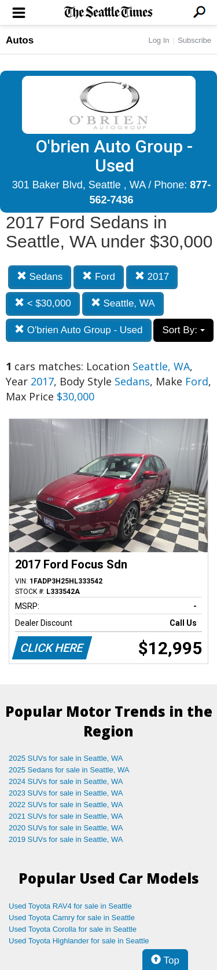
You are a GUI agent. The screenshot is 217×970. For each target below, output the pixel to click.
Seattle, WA (123, 303)
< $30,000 (42, 303)
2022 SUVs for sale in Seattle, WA (66, 804)
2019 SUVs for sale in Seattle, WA (66, 839)
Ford (98, 276)
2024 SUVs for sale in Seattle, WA (66, 781)
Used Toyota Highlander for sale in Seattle (79, 940)
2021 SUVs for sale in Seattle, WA (66, 816)
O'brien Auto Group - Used (78, 330)
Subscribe (194, 40)
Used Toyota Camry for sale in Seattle (72, 917)
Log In (158, 40)
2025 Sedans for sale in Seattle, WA (69, 769)
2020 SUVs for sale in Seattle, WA (66, 827)
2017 (152, 276)
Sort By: (183, 330)
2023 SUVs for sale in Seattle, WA (66, 793)
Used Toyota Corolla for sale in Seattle (73, 929)
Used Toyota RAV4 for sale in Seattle (70, 906)
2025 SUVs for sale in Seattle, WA (66, 758)
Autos (20, 40)
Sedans (39, 276)
